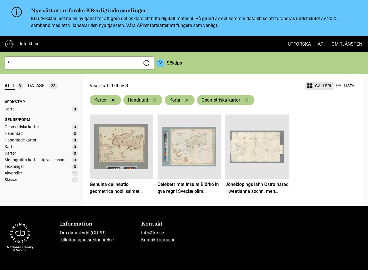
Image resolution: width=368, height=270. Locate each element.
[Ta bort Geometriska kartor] (246, 100)
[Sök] (71, 63)
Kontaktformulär (158, 239)
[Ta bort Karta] (186, 100)
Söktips (174, 63)
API (321, 44)
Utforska (299, 44)
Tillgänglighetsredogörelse (87, 239)
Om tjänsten (346, 44)
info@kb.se (152, 233)
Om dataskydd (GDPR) (83, 233)
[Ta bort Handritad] (154, 100)
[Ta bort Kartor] (113, 100)
